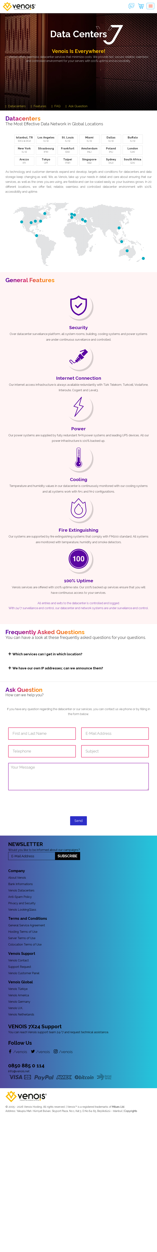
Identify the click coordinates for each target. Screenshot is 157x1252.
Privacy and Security (22, 903)
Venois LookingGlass (22, 909)
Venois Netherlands (21, 1014)
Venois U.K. (15, 1008)
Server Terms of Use (21, 938)
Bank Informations (20, 884)
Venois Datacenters (21, 890)
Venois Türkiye (18, 989)
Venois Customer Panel (23, 973)
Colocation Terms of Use (25, 944)
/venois (17, 1051)
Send (78, 821)
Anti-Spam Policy (20, 897)
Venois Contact (18, 960)
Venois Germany (19, 1001)
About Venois (17, 877)
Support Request (19, 967)
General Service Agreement (26, 925)
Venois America (18, 995)
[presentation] (78, 806)
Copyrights (130, 1111)
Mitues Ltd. (118, 1106)
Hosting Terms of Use (22, 931)
